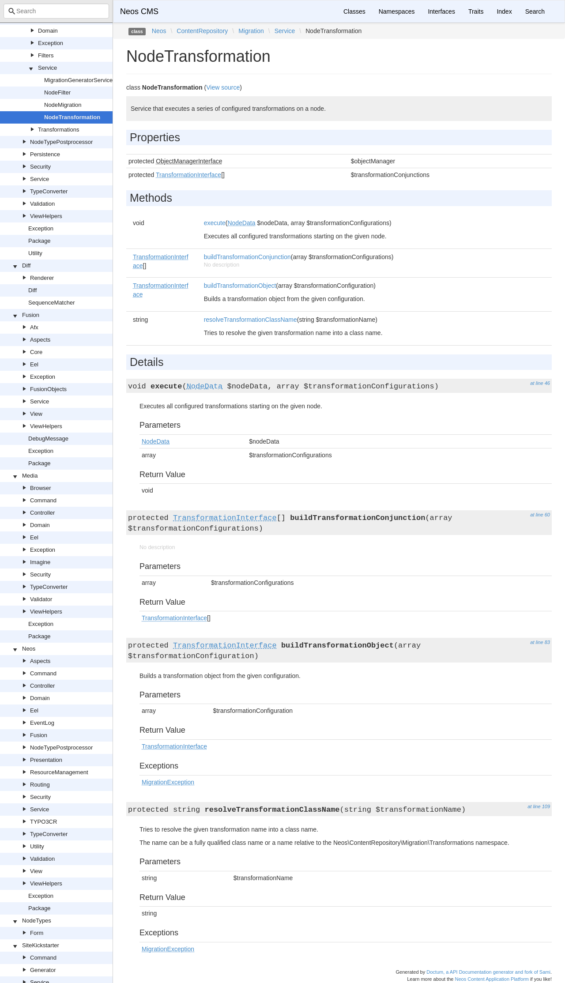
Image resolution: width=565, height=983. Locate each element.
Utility (35, 253)
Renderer (42, 278)
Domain (48, 30)
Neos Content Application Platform (492, 979)
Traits (475, 11)
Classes (354, 11)
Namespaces (397, 11)
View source (223, 87)
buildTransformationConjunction (247, 256)
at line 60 (540, 514)
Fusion (30, 315)
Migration (251, 30)
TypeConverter (49, 191)
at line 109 (538, 806)
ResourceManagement (59, 772)
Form (36, 933)
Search (535, 11)
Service (47, 67)
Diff (26, 265)
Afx (34, 327)
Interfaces (441, 11)
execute (215, 222)
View (36, 414)
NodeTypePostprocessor (61, 142)
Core (36, 352)
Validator (41, 599)
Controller (42, 512)
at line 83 (540, 642)
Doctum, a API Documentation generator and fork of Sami (488, 972)
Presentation (46, 760)
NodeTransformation (72, 117)
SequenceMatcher (51, 302)
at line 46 (540, 383)
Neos (28, 648)
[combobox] (56, 11)
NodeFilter (57, 92)
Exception (50, 43)
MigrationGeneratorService (78, 80)
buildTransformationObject (240, 285)
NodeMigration (63, 105)
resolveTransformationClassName (250, 319)
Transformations (58, 129)
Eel (34, 364)
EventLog (42, 722)
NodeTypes (36, 920)
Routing (40, 784)
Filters (45, 55)
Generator (43, 970)
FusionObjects (48, 389)
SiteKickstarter (40, 945)
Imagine (40, 562)
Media (30, 475)
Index (504, 11)
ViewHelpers (46, 216)
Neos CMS (139, 11)
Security (40, 166)
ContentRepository (202, 30)
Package (39, 240)
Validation (42, 203)
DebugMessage (48, 438)
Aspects (40, 339)
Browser (40, 488)
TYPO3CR (43, 821)
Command (43, 500)
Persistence (45, 154)
